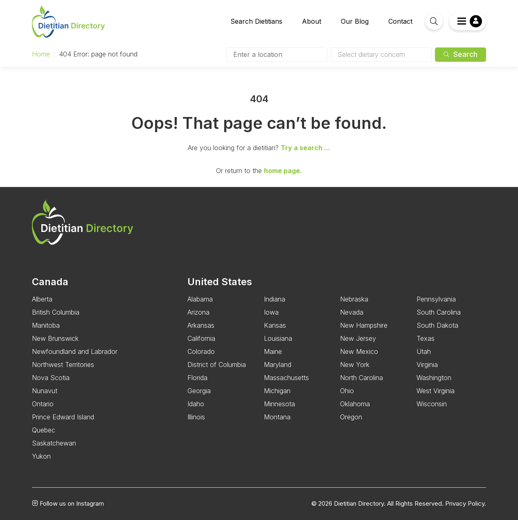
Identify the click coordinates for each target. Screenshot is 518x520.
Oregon (351, 417)
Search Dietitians (256, 21)
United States (219, 282)
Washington (434, 378)
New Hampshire (363, 325)
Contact (400, 21)
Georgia (199, 391)
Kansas (275, 325)
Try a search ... (305, 148)
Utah (424, 351)
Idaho (195, 404)
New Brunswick (55, 338)
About (311, 21)
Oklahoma (355, 404)
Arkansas (200, 325)
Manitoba (46, 325)
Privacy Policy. (465, 503)
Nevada (351, 312)
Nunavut (44, 391)
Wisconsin (432, 404)
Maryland (277, 364)
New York (354, 364)
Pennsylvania (436, 299)
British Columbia (55, 312)
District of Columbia (216, 364)
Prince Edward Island (63, 417)
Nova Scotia (51, 378)
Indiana (274, 299)
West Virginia (436, 391)
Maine (273, 351)
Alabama (200, 299)
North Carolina (361, 378)
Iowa (271, 312)
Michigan (277, 391)
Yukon (41, 456)
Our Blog (355, 21)
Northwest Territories (63, 364)
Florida (197, 378)
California (201, 338)
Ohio (347, 391)
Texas (426, 338)
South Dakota (437, 325)
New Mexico (359, 351)
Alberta (42, 299)
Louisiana (278, 338)
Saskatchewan (54, 443)
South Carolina (439, 312)
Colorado (201, 351)
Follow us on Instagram (68, 503)
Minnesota (279, 404)
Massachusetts (286, 378)
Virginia (427, 364)
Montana (277, 417)
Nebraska (354, 299)
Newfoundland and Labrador (74, 351)
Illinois (196, 417)
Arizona (198, 312)
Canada (50, 282)
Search (460, 54)
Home (41, 54)
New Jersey (358, 338)
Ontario (43, 404)
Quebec (43, 430)
